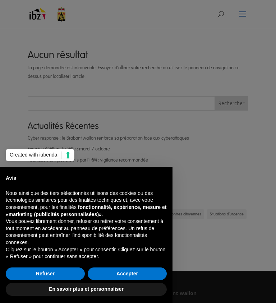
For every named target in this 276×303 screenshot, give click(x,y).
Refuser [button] (45, 273)
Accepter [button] (127, 273)
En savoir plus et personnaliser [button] (86, 289)
